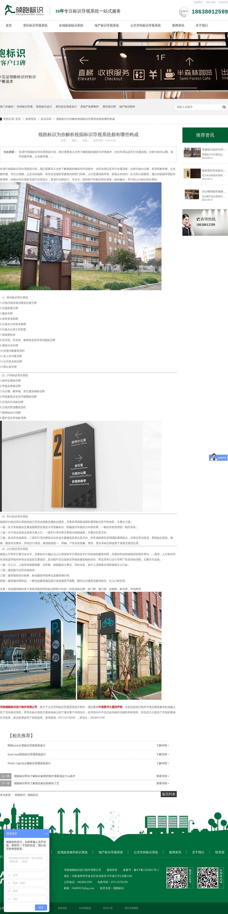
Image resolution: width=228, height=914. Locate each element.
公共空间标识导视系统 (145, 25)
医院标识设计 (44, 106)
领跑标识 (33, 795)
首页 (9, 25)
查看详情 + (162, 776)
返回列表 (169, 794)
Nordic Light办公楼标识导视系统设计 (29, 763)
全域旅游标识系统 (71, 25)
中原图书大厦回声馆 (110, 707)
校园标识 (20, 795)
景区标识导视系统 (35, 25)
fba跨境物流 (85, 908)
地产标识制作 (127, 106)
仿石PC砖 (108, 908)
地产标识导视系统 (107, 25)
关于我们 (202, 25)
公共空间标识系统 (146, 852)
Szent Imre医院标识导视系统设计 (27, 754)
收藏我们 (198, 2)
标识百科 (46, 119)
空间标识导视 (25, 106)
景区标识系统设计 (66, 106)
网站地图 (210, 2)
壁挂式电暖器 (131, 908)
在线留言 (223, 2)
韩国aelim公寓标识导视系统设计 (26, 745)
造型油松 (62, 908)
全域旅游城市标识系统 (72, 852)
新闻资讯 (178, 25)
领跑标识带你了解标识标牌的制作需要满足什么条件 (44, 776)
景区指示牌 (109, 106)
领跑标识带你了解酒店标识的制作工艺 (36, 783)
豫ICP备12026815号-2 (146, 870)
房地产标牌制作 (89, 106)
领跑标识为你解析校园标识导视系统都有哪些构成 (85, 119)
